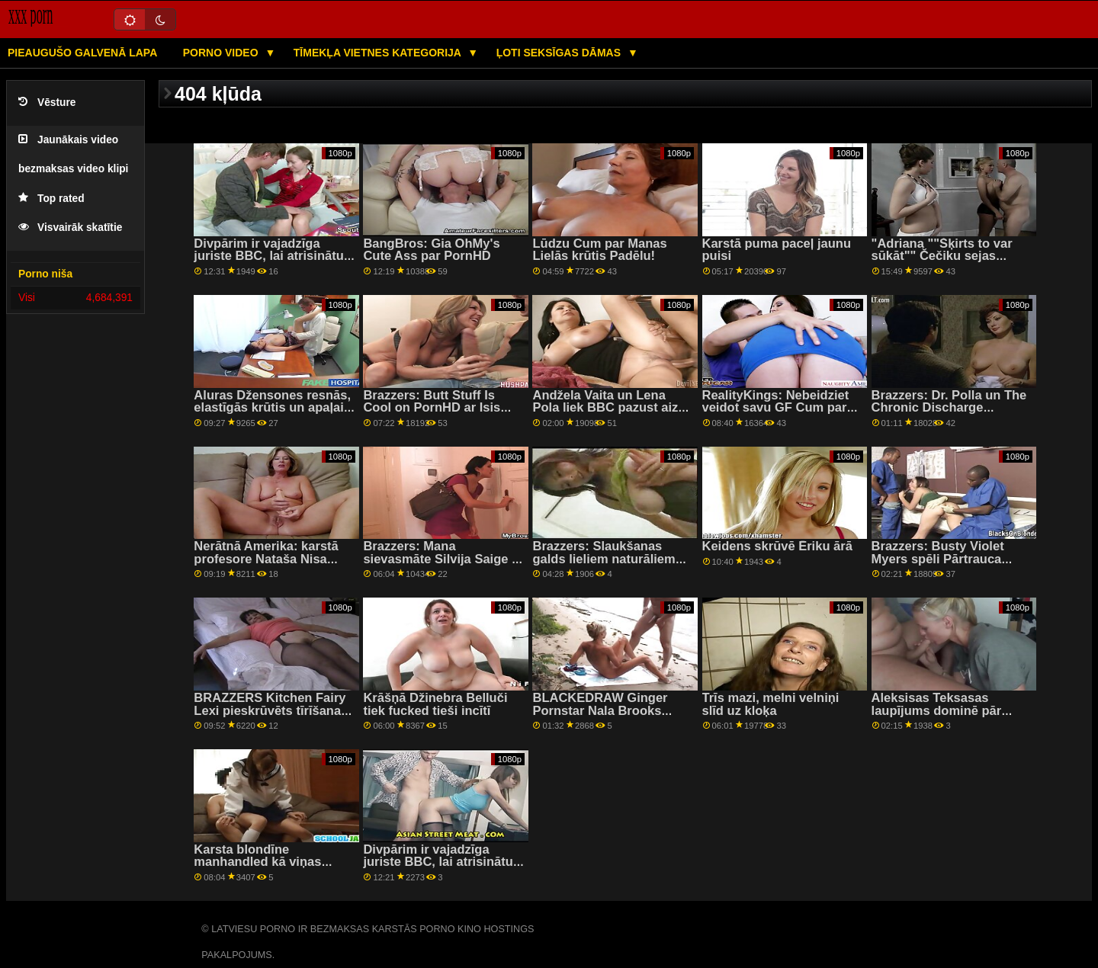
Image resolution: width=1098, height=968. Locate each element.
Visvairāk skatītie (70, 227)
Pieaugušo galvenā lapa (82, 52)
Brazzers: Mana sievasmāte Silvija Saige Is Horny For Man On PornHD (443, 559)
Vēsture (46, 102)
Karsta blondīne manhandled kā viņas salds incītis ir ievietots (263, 862)
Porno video (222, 52)
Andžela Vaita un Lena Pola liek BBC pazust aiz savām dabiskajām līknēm (609, 408)
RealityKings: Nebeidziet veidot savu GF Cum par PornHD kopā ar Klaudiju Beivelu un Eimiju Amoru (776, 414)
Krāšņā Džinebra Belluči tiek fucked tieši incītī (435, 704)
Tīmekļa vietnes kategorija (379, 52)
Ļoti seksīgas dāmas (560, 52)
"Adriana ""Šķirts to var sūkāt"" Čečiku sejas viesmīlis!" (942, 256)
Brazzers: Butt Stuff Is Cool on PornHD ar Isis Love (431, 408)
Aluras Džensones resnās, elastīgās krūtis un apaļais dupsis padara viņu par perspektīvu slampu (272, 414)
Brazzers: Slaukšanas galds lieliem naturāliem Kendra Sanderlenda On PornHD (604, 565)
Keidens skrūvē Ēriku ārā (777, 546)
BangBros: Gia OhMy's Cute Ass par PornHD (431, 250)
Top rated (51, 198)
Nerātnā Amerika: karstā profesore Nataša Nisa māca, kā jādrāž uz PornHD (274, 559)
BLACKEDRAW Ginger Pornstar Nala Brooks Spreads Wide (599, 710)
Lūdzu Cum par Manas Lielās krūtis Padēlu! (599, 250)
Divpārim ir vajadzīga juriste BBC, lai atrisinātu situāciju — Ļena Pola (268, 256)
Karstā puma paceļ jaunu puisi (777, 250)
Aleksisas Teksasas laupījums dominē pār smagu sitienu (937, 710)
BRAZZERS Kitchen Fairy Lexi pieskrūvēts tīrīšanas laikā (271, 710)
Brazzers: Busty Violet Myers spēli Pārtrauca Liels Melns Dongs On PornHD (938, 565)
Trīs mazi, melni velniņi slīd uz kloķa (771, 704)
